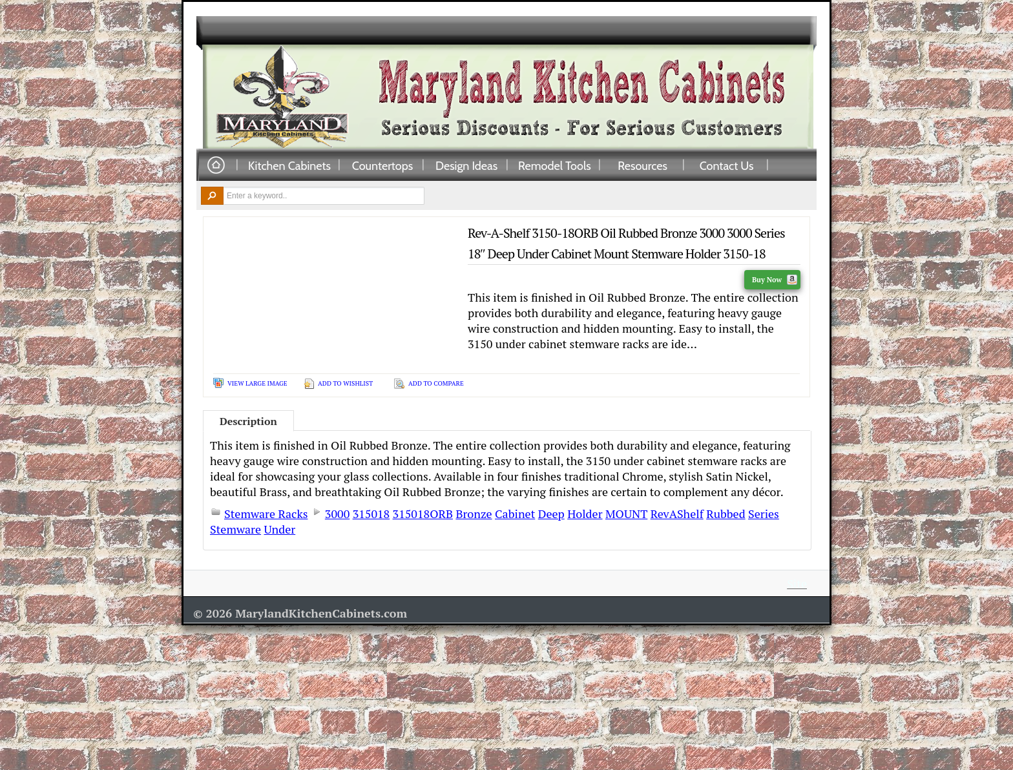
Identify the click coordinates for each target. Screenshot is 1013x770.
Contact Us (727, 165)
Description (248, 421)
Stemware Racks (266, 513)
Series (763, 513)
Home (216, 166)
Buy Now (774, 280)
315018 (371, 513)
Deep (551, 513)
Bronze (473, 513)
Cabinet (515, 513)
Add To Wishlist (345, 383)
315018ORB (423, 513)
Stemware (235, 529)
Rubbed (725, 513)
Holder (584, 513)
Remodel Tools (554, 165)
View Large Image (257, 383)
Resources (642, 165)
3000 (337, 513)
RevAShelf (677, 513)
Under (279, 529)
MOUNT (626, 513)
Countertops (382, 165)
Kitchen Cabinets (289, 165)
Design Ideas (466, 165)
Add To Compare (436, 383)
